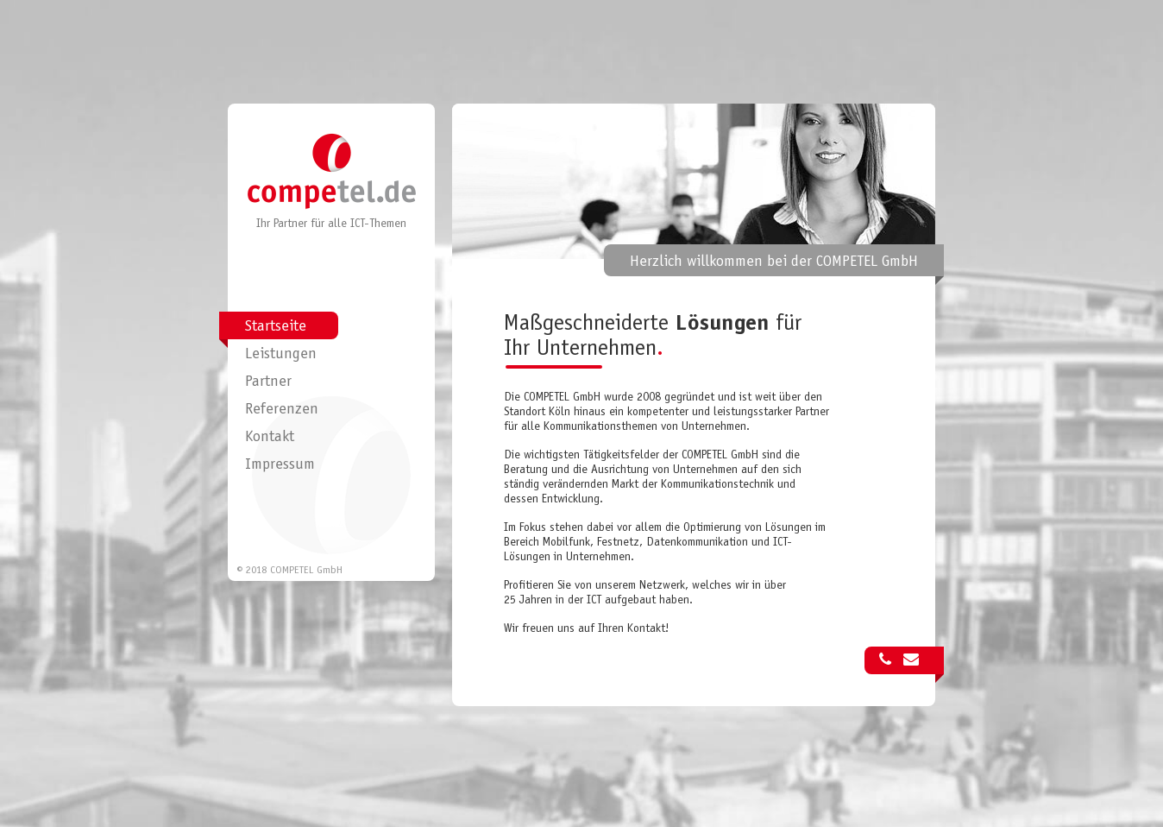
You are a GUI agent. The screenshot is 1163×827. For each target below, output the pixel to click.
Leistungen (281, 355)
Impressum (280, 465)
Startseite (275, 327)
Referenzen (281, 410)
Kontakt (269, 437)
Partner (268, 382)
